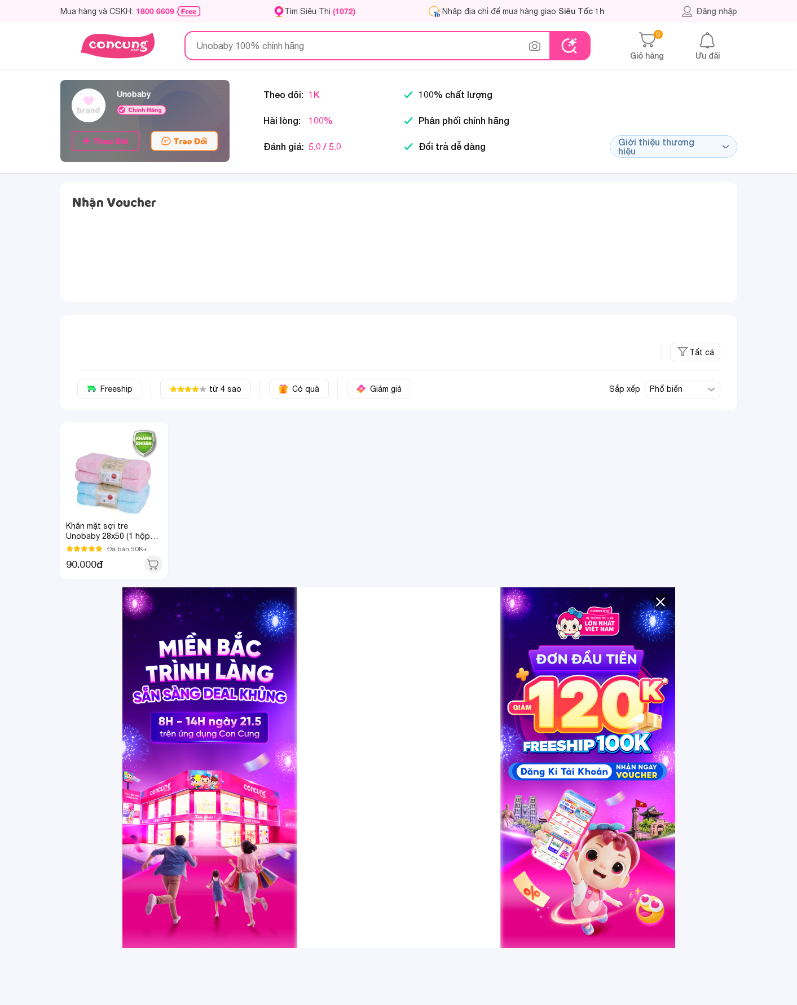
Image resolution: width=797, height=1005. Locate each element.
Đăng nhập (709, 11)
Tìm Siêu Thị (319, 11)
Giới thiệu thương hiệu (673, 146)
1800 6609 (155, 11)
